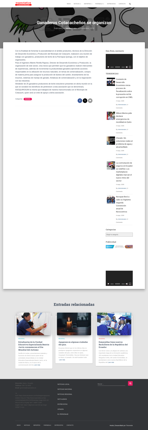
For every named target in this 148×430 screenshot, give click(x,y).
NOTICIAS (77, 4)
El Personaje (63, 414)
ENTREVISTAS (111, 4)
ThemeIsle (129, 425)
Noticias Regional (65, 394)
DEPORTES (88, 4)
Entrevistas (62, 404)
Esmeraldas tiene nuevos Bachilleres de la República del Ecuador (113, 344)
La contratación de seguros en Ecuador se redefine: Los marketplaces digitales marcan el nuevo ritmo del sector (124, 172)
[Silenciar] (127, 67)
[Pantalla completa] (130, 67)
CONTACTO (122, 4)
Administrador (122, 104)
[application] (119, 61)
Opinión (61, 409)
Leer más (37, 365)
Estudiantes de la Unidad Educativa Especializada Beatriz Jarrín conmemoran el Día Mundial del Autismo (33, 346)
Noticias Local (63, 384)
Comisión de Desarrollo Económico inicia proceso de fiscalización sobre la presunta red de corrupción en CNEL (124, 88)
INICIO (69, 4)
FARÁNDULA (99, 4)
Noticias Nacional (65, 389)
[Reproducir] (108, 67)
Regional (28, 99)
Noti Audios (62, 399)
